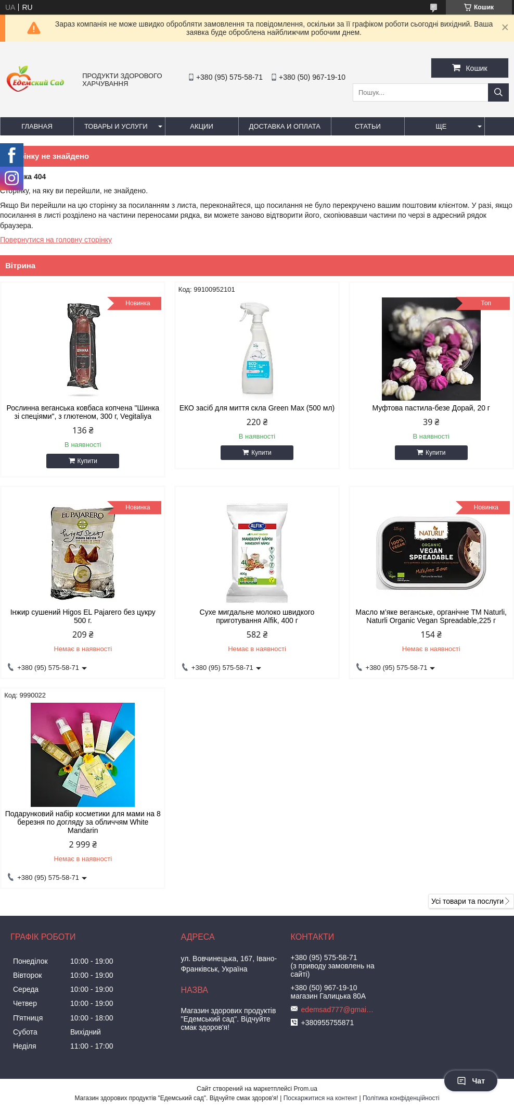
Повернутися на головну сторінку (56, 239)
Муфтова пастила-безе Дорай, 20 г (431, 408)
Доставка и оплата (284, 126)
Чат (471, 1081)
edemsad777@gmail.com (337, 1009)
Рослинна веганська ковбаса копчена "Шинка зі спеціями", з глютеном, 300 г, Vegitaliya (82, 412)
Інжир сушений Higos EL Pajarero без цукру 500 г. (83, 616)
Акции (201, 126)
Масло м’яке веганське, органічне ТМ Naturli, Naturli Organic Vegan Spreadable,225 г (431, 616)
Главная (37, 126)
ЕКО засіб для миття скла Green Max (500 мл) (257, 408)
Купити (87, 461)
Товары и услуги (116, 126)
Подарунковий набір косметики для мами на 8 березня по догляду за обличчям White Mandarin (83, 822)
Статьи (368, 126)
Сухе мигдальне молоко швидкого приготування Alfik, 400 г (257, 616)
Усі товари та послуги (467, 901)
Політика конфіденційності (401, 1098)
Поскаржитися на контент (320, 1098)
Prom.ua (305, 1088)
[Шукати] (498, 92)
